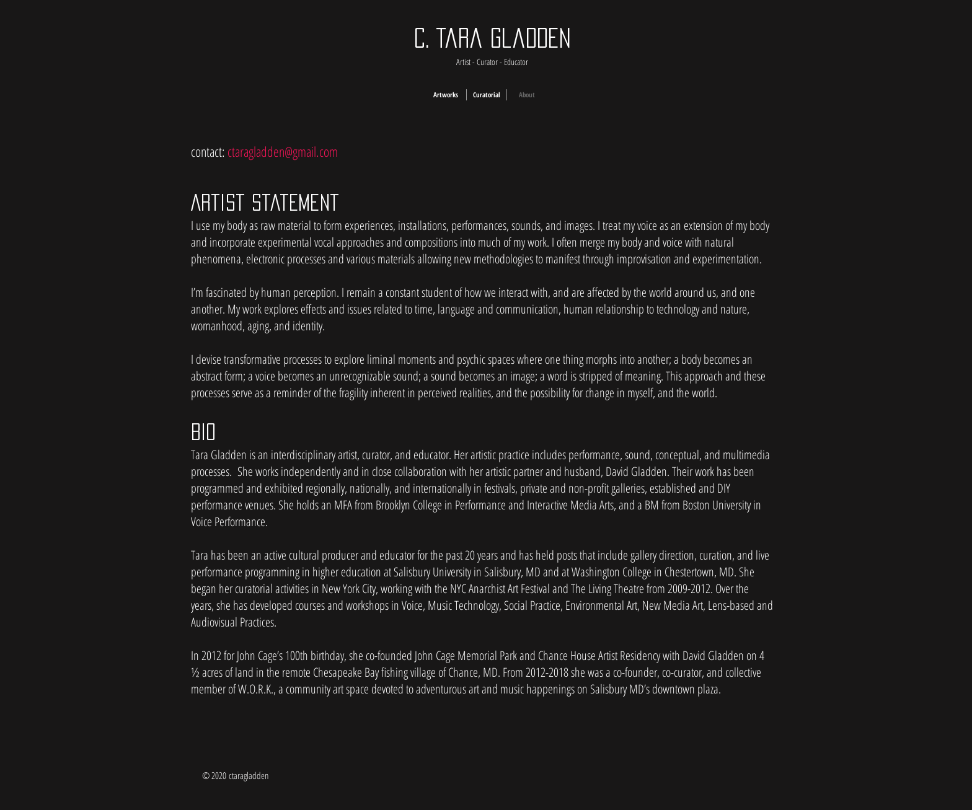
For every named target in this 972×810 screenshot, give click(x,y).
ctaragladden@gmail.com (283, 151)
